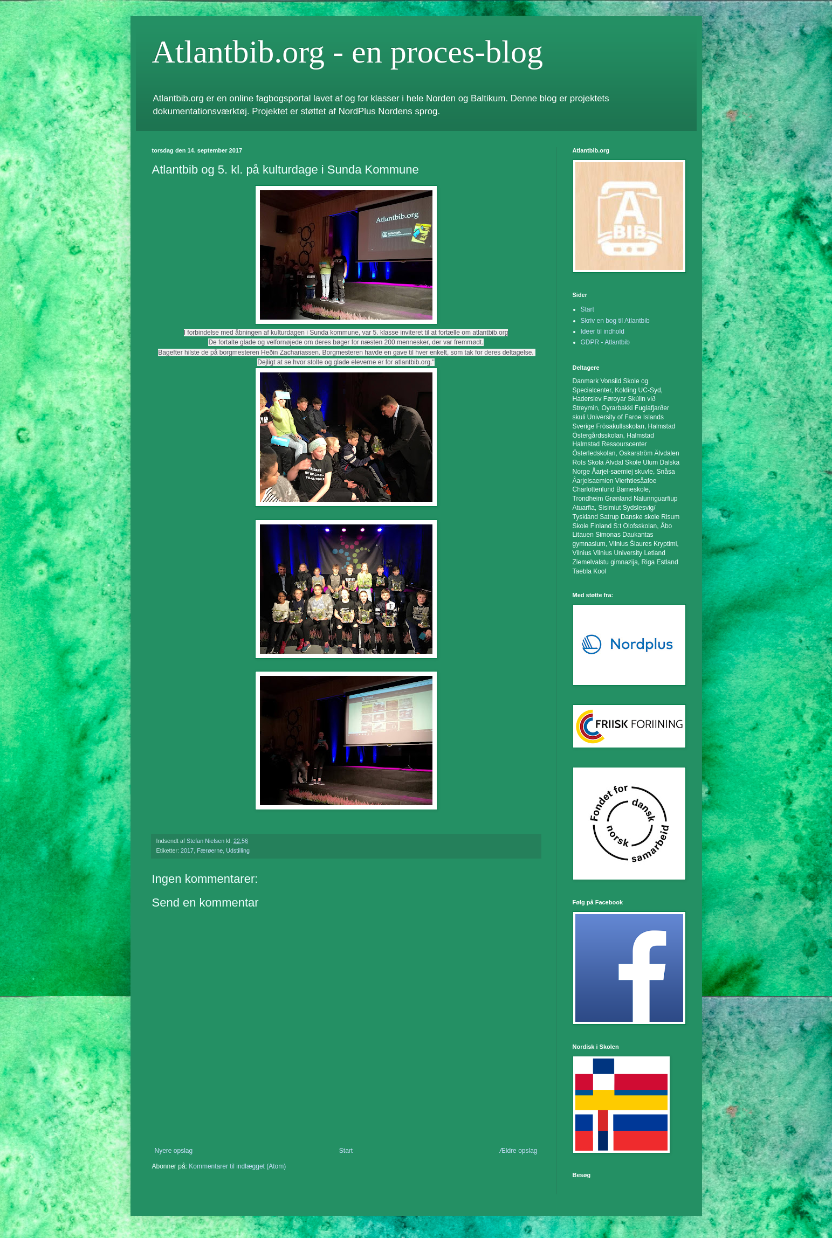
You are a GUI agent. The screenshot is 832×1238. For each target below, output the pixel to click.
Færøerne (210, 850)
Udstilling (238, 850)
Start (346, 1150)
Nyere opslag (174, 1150)
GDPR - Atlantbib (605, 342)
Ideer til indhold (602, 331)
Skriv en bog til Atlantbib (615, 320)
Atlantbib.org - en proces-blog (347, 52)
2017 (187, 850)
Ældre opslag (518, 1150)
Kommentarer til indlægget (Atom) (237, 1166)
